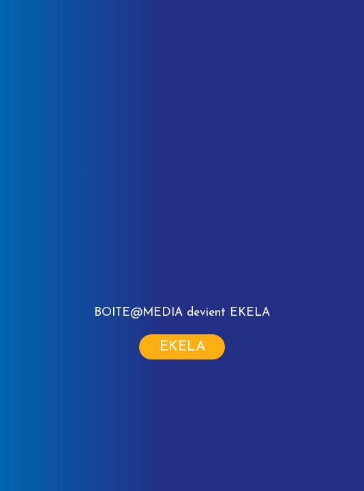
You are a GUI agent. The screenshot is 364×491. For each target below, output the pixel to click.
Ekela (183, 347)
